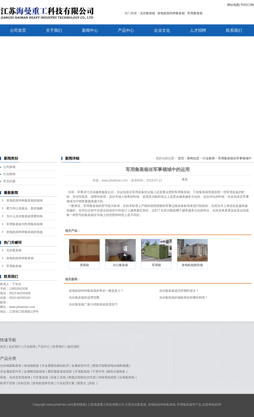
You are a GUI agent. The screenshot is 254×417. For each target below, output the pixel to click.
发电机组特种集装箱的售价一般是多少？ (96, 290)
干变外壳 (98, 371)
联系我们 (234, 30)
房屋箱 (84, 265)
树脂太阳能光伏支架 (82, 377)
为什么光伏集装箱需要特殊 (24, 216)
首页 (181, 158)
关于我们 (54, 30)
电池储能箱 (31, 365)
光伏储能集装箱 (10, 365)
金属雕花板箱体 (34, 371)
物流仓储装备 (116, 371)
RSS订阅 (247, 5)
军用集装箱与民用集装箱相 (24, 224)
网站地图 (233, 5)
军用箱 (156, 265)
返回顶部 (73, 346)
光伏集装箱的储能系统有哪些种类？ (183, 297)
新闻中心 (90, 30)
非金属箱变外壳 (10, 371)
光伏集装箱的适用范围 (84, 297)
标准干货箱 (7, 383)
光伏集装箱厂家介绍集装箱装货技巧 (93, 304)
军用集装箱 (195, 13)
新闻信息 (193, 158)
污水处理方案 (65, 383)
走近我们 (15, 346)
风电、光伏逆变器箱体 (15, 377)
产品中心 (126, 30)
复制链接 (80, 404)
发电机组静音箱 (192, 265)
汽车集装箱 (40, 377)
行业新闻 (9, 174)
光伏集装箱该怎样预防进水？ (179, 290)
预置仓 (81, 383)
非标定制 (24, 383)
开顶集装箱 (82, 371)
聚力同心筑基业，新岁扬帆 (24, 208)
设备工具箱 (58, 377)
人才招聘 (198, 30)
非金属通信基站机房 (55, 365)
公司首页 (18, 30)
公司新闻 (9, 167)
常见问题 (9, 181)
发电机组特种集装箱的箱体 (24, 200)
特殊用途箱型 (107, 377)
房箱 (92, 383)
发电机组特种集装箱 (171, 13)
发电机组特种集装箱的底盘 (24, 232)
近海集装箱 (126, 377)
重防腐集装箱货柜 (60, 371)
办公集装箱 (120, 265)
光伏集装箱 (147, 13)
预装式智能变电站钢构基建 (110, 365)
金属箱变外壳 (80, 365)
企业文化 (162, 30)
